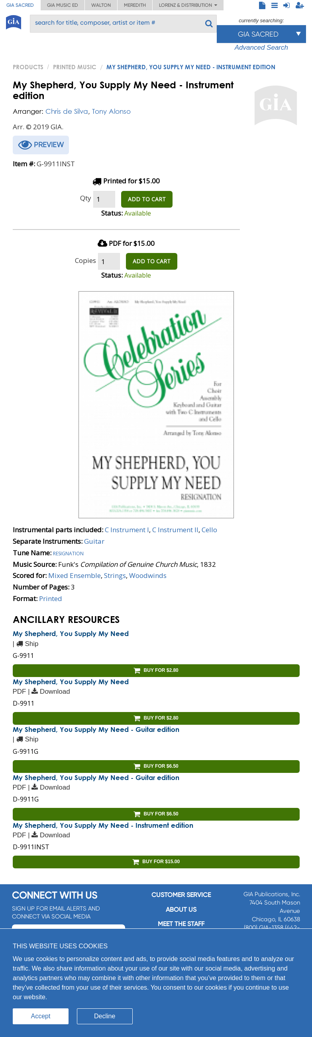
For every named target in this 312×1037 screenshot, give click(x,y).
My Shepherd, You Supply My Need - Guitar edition (96, 729)
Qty (85, 197)
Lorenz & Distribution (188, 5)
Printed (50, 598)
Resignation (68, 552)
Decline (104, 1016)
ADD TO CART (147, 199)
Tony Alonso (111, 111)
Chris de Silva (66, 111)
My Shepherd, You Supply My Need (71, 633)
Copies (85, 260)
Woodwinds (148, 575)
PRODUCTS (28, 66)
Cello (209, 529)
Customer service (181, 895)
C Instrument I (127, 529)
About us (181, 909)
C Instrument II (175, 529)
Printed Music (74, 66)
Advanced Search (261, 47)
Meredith (135, 5)
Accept (41, 1016)
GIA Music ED (62, 5)
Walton (101, 5)
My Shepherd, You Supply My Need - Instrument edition (103, 825)
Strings (115, 575)
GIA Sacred (20, 5)
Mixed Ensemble (74, 575)
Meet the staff (181, 924)
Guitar (94, 541)
